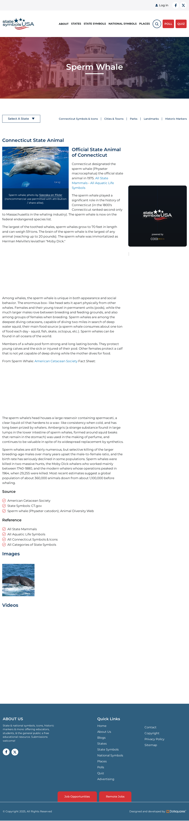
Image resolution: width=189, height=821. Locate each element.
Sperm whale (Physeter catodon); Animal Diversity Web (50, 511)
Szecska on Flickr (50, 195)
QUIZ (181, 23)
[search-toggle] (157, 23)
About (64, 23)
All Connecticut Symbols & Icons (32, 539)
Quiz (100, 773)
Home (101, 726)
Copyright (152, 733)
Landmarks (151, 118)
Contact (151, 727)
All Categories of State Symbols (31, 544)
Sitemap (151, 745)
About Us (104, 731)
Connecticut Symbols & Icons (78, 118)
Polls (100, 767)
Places (144, 23)
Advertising (105, 779)
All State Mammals (22, 529)
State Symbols (95, 23)
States (76, 23)
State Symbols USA (18, 24)
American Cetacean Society (56, 361)
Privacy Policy (154, 739)
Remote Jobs (115, 796)
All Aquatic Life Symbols (26, 534)
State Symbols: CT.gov (24, 506)
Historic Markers (176, 118)
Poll (168, 23)
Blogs (101, 737)
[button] (35, 167)
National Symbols (123, 23)
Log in (163, 5)
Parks (133, 118)
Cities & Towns (113, 118)
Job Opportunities (77, 796)
